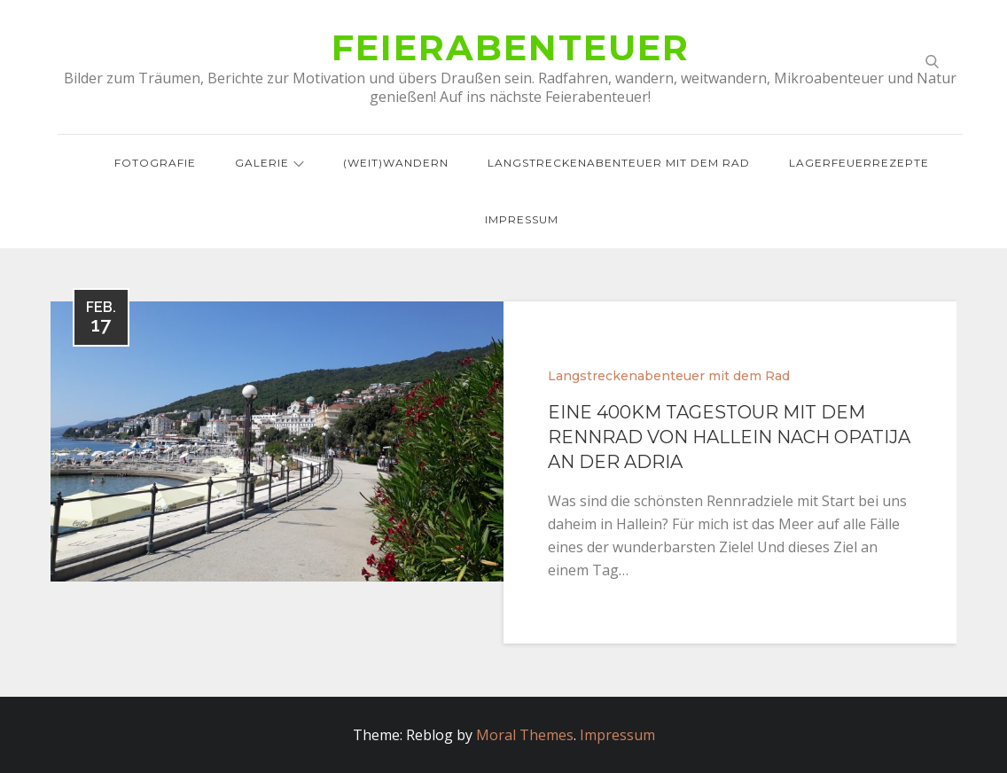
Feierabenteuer (511, 47)
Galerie (269, 162)
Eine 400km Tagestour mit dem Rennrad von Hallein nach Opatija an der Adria (729, 437)
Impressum (521, 219)
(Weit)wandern (396, 162)
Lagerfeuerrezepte (859, 162)
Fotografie (155, 162)
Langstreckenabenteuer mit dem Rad (619, 162)
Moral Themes (525, 735)
